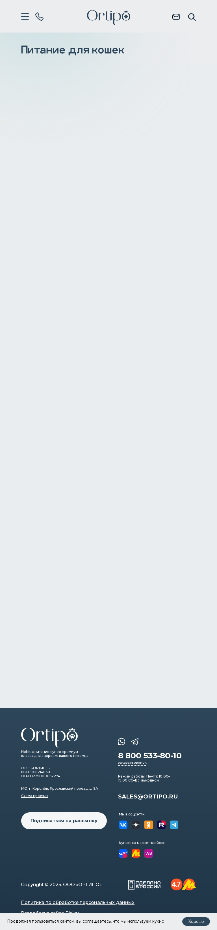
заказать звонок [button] (132, 762)
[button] (64, 820)
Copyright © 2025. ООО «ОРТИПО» (61, 884)
